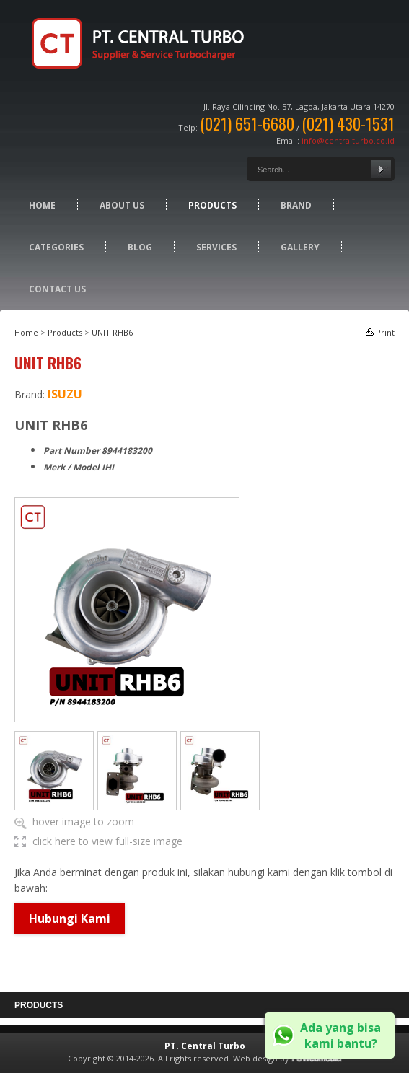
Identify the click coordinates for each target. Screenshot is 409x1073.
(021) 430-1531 (348, 123)
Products (212, 205)
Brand (296, 205)
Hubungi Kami (69, 919)
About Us (122, 205)
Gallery (300, 247)
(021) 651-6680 (247, 123)
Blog (140, 247)
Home (42, 205)
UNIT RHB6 (112, 332)
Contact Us (57, 289)
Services (216, 247)
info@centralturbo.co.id (348, 140)
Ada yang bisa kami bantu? (340, 1035)
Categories (56, 247)
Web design (255, 1058)
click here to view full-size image (107, 841)
